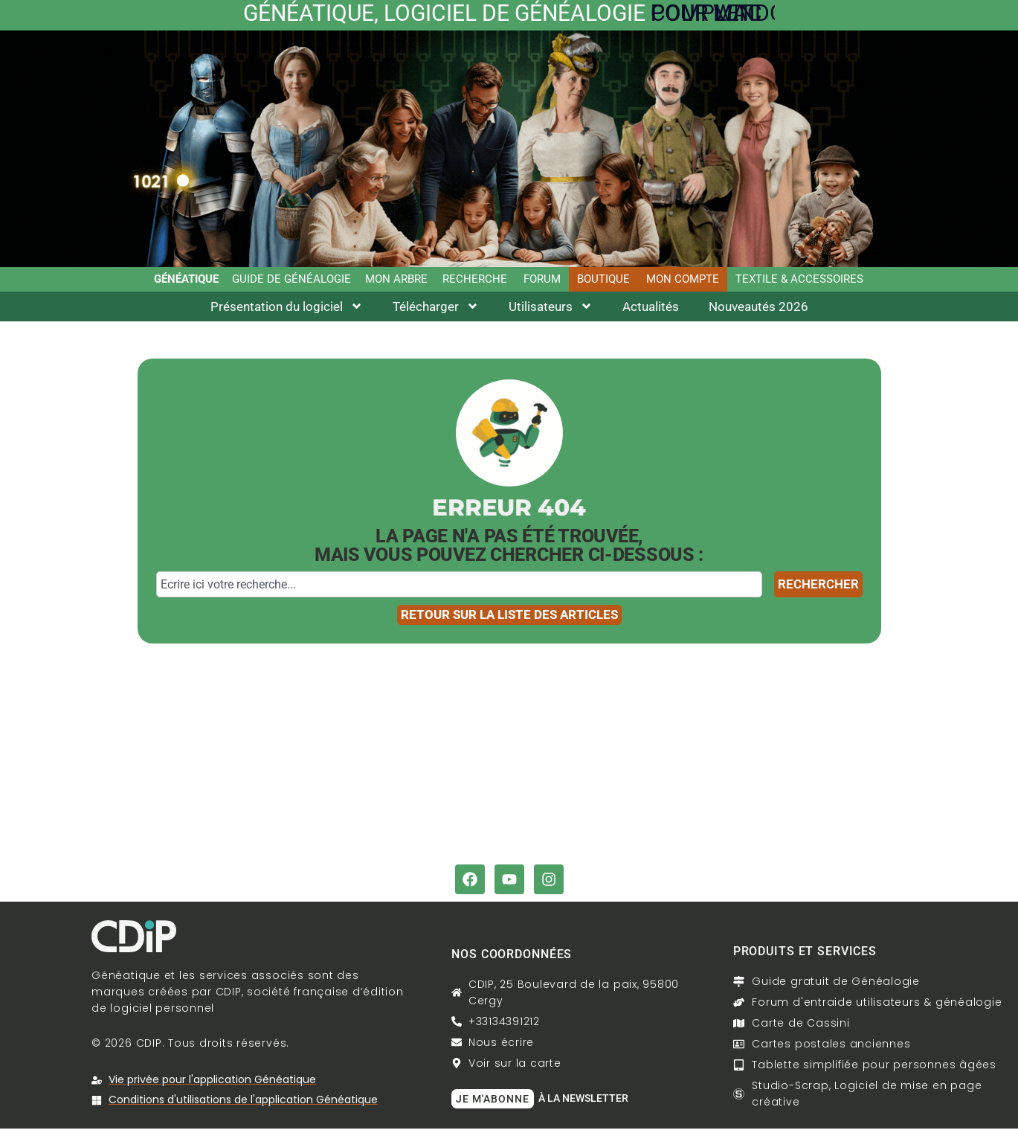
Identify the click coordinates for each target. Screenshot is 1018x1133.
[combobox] (459, 587)
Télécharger (436, 310)
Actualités (650, 309)
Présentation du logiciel (286, 310)
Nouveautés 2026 (758, 309)
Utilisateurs (551, 310)
